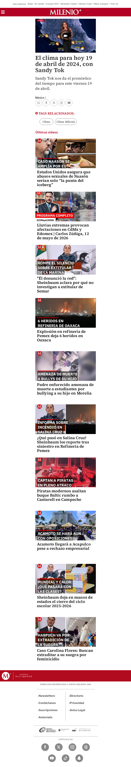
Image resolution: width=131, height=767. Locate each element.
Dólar (30, 4)
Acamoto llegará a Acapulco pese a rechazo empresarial (64, 546)
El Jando (39, 4)
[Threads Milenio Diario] (86, 747)
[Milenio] (65, 12)
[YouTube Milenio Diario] (52, 758)
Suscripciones (48, 710)
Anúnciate (45, 717)
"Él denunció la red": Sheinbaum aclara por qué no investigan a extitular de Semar (65, 285)
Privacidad (77, 703)
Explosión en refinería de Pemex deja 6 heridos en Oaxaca (61, 336)
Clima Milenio (65, 122)
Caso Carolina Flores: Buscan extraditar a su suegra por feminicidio (65, 655)
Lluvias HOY (52, 4)
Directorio (76, 695)
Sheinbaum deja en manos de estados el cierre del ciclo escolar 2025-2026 (65, 602)
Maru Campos (101, 4)
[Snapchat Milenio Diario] (79, 758)
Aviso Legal (77, 710)
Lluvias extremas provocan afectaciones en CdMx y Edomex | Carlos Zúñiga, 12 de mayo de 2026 (63, 231)
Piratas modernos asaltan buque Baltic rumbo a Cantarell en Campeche (61, 495)
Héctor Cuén (85, 4)
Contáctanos (47, 703)
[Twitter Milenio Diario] (59, 747)
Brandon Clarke (69, 4)
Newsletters (47, 695)
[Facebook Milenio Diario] (45, 747)
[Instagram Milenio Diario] (72, 747)
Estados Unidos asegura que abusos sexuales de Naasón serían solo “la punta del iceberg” (63, 178)
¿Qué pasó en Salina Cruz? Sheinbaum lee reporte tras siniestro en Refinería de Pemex (63, 444)
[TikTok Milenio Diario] (65, 758)
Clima (46, 122)
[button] (3, 13)
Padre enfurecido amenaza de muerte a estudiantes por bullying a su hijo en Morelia (65, 389)
